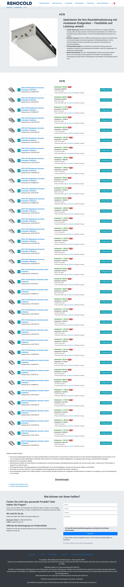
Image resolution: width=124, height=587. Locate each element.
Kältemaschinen (44, 3)
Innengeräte (68, 3)
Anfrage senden (106, 90)
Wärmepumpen (57, 3)
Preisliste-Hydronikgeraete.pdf (19, 486)
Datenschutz (52, 554)
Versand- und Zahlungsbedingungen (82, 554)
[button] (14, 42)
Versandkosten (70, 92)
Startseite (9, 7)
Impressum (32, 554)
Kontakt (64, 554)
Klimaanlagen (79, 3)
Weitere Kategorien (103, 3)
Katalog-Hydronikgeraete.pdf (18, 484)
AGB (42, 554)
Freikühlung (90, 3)
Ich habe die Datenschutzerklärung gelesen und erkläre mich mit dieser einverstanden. (87, 529)
